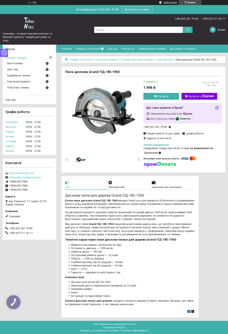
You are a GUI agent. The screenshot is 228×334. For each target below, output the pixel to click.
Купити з (201, 96)
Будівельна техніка (18, 75)
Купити (163, 96)
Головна (66, 48)
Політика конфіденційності (135, 330)
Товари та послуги (88, 48)
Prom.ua (131, 324)
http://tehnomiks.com (21, 173)
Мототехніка (15, 63)
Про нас (112, 48)
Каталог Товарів (16, 57)
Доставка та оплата (183, 48)
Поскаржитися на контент (105, 330)
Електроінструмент (107, 59)
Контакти (127, 48)
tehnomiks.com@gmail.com (25, 177)
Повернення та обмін (152, 48)
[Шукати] (188, 30)
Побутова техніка (18, 87)
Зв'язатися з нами (136, 9)
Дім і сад (12, 69)
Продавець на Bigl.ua (114, 327)
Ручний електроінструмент (137, 59)
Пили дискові (165, 59)
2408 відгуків (170, 2)
